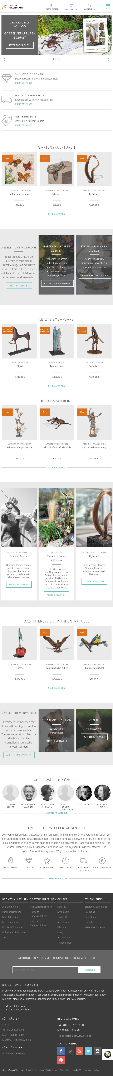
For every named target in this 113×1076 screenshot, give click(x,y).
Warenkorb (71, 7)
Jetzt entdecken (19, 285)
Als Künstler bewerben (13, 1053)
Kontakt (6, 1024)
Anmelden (89, 7)
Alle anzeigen (56, 214)
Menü (108, 5)
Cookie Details (52, 1070)
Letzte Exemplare (10, 922)
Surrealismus (91, 917)
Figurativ (61, 906)
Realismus (90, 911)
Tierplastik (62, 917)
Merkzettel (52, 7)
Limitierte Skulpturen (12, 927)
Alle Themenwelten (19, 755)
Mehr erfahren (24, 83)
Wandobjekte (64, 942)
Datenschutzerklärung (35, 1070)
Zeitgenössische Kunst (96, 906)
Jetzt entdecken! (20, 45)
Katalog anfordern (57, 283)
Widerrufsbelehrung (68, 1070)
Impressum (87, 1070)
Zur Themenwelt (56, 741)
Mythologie (63, 911)
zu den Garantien (57, 878)
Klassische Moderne (95, 927)
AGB (79, 1070)
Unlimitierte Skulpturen (14, 932)
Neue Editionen (10, 917)
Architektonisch (65, 937)
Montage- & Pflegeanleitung (16, 1039)
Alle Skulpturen (10, 906)
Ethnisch (61, 927)
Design (60, 932)
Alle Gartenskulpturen (41, 906)
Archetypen (63, 922)
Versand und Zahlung (13, 1029)
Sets (4, 937)
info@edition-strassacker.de (74, 1036)
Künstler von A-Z (56, 813)
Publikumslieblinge (11, 911)
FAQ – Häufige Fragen (13, 1034)
